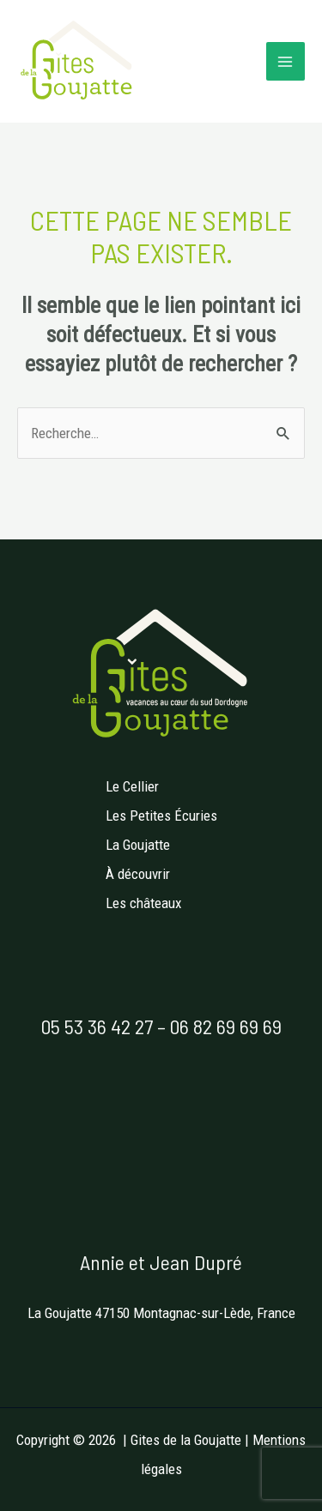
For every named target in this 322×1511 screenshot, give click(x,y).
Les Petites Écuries (161, 815)
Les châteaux (143, 903)
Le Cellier (132, 786)
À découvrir (138, 873)
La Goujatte (138, 844)
